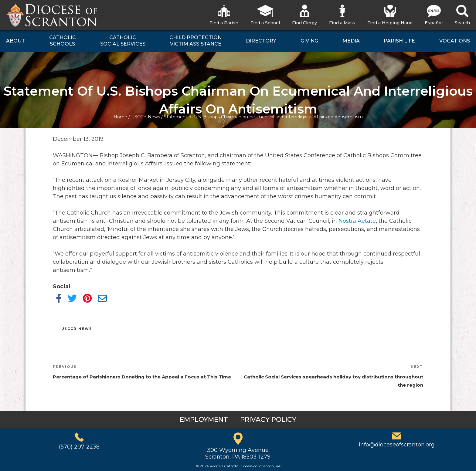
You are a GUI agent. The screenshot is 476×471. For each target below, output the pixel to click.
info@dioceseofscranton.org (397, 444)
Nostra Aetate (357, 221)
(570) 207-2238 (79, 446)
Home (120, 117)
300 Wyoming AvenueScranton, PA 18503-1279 (237, 453)
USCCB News (145, 117)
